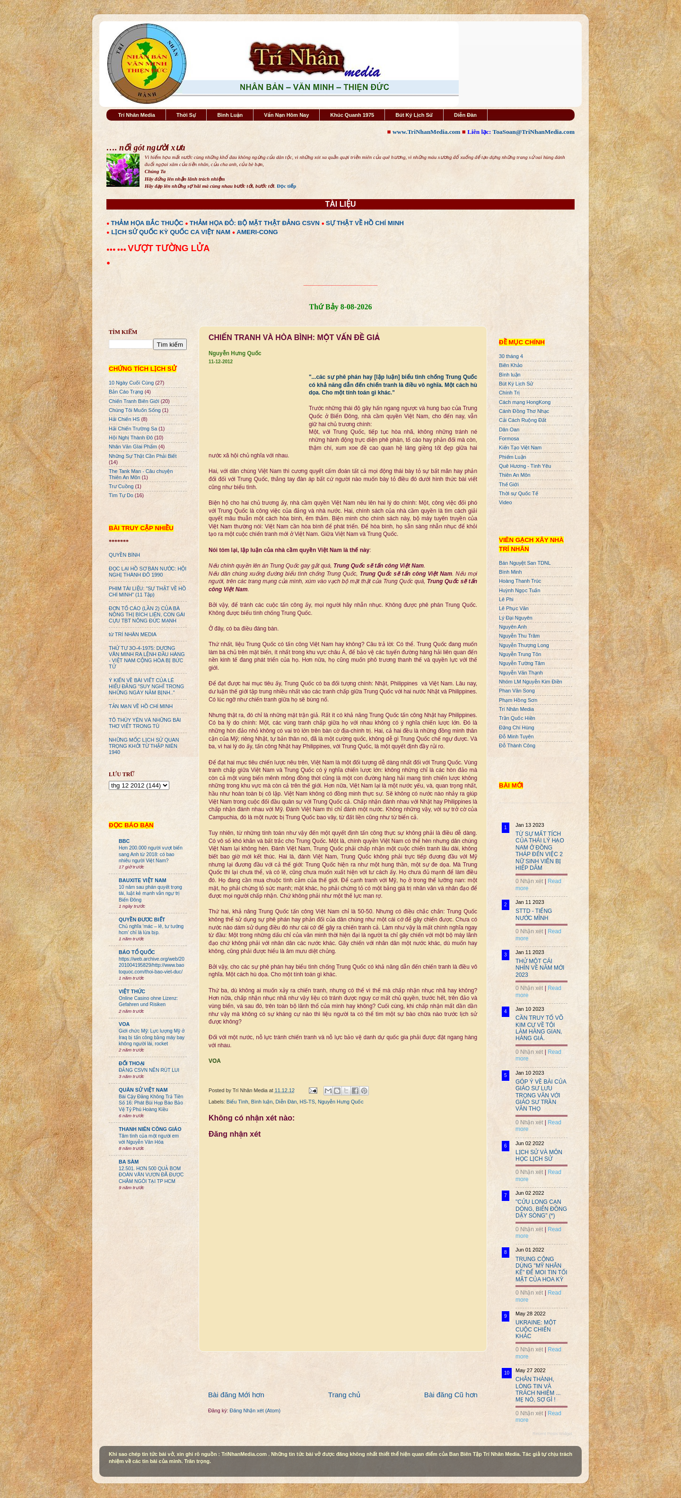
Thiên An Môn (515, 475)
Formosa (509, 438)
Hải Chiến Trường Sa (133, 428)
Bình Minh (510, 572)
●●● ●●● (117, 249)
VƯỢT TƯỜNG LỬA (169, 248)
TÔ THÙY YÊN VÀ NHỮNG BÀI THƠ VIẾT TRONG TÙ (145, 723)
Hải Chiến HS (124, 419)
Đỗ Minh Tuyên (516, 736)
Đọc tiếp (286, 186)
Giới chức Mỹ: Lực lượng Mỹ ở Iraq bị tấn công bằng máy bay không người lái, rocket (151, 1037)
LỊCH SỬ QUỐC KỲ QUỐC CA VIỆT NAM (170, 232)
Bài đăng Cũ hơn (451, 1395)
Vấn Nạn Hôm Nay (286, 115)
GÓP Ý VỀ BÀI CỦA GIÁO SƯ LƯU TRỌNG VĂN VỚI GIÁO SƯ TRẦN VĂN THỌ (540, 1095)
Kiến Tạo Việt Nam (520, 447)
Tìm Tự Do (121, 495)
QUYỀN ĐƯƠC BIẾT (142, 919)
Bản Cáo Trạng (126, 391)
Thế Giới (509, 484)
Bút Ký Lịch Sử (414, 115)
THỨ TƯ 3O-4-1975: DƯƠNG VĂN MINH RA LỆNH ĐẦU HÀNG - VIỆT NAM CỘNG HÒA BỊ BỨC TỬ (147, 657)
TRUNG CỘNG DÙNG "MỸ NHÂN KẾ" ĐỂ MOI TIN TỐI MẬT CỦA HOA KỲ (541, 1269)
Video (505, 502)
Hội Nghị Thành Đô (131, 437)
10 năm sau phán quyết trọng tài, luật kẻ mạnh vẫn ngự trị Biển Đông (150, 893)
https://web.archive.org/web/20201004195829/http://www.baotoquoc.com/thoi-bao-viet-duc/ (151, 965)
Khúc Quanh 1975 (352, 115)
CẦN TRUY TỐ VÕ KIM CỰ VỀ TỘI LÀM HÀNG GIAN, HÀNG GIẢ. (539, 1028)
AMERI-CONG (257, 232)
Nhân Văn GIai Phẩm (133, 446)
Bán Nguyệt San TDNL (525, 563)
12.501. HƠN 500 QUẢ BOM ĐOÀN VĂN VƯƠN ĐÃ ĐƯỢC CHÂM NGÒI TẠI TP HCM (151, 1175)
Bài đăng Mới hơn (236, 1395)
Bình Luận (230, 115)
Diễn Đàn (465, 115)
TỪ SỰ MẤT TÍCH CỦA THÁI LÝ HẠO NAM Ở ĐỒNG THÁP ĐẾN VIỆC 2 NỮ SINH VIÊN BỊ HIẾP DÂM (539, 851)
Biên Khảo (511, 365)
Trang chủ (344, 1395)
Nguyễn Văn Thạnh (521, 672)
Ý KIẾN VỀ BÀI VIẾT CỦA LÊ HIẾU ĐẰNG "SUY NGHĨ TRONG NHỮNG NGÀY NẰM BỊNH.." (146, 686)
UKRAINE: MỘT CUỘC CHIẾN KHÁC (535, 1329)
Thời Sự (186, 115)
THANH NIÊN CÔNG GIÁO (150, 1129)
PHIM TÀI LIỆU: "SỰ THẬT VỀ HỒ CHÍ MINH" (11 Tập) (147, 591)
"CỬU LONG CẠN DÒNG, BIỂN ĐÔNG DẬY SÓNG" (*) (541, 1209)
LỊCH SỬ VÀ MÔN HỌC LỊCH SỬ (538, 1155)
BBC (124, 841)
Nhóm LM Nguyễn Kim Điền (530, 681)
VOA (124, 1024)
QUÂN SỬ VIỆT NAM (143, 1090)
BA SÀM (129, 1162)
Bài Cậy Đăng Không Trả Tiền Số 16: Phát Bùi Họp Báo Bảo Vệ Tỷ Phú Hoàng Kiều (151, 1103)
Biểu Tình (237, 1101)
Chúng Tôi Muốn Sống (135, 410)
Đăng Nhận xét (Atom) (255, 1410)
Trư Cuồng (121, 486)
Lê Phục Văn (514, 608)
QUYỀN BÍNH (124, 555)
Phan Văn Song (517, 690)
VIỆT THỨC (132, 991)
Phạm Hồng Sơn (518, 700)
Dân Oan (509, 429)
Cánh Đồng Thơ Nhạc (524, 411)
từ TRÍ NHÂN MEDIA (133, 634)
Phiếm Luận (512, 457)
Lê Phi (506, 599)
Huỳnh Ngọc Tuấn (519, 590)
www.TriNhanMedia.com (426, 131)
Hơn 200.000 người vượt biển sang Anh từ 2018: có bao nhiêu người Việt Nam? (151, 854)
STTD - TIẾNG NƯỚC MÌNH (533, 914)
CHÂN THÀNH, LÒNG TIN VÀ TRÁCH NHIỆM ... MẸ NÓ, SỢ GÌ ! (538, 1389)
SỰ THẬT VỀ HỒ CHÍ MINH (365, 223)
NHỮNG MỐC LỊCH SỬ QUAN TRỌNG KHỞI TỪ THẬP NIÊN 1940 (144, 746)
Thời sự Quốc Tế (518, 493)
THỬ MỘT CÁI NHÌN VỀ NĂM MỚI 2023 (539, 968)
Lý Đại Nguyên (516, 618)
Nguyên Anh (513, 627)
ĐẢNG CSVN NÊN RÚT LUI (149, 1070)
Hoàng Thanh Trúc (520, 581)
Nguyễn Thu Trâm (519, 636)
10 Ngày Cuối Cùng (131, 382)
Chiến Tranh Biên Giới (134, 401)
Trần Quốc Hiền (517, 718)
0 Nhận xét (529, 881)
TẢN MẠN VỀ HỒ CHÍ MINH (141, 706)
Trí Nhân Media (136, 115)
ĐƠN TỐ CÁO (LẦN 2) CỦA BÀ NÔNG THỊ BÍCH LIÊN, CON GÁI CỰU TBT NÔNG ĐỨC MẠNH (147, 614)
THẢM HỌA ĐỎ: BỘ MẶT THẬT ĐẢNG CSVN (255, 223)
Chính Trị (509, 392)
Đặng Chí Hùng (516, 727)
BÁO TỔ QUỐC (137, 952)
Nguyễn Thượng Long (524, 645)
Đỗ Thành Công (517, 745)
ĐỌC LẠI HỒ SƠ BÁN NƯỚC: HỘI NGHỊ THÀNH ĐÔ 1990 (147, 572)
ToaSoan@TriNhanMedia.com (534, 131)
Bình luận (262, 1101)
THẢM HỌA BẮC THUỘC (147, 223)
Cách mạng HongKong (524, 402)
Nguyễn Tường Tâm (522, 663)
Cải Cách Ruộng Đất (522, 420)
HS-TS (306, 1101)
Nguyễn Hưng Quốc (341, 1101)
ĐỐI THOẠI (132, 1063)
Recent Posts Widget (552, 1433)
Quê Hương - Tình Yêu (525, 466)
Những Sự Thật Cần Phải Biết (142, 456)
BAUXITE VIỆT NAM (142, 880)
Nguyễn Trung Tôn (520, 654)
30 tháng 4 (511, 356)
